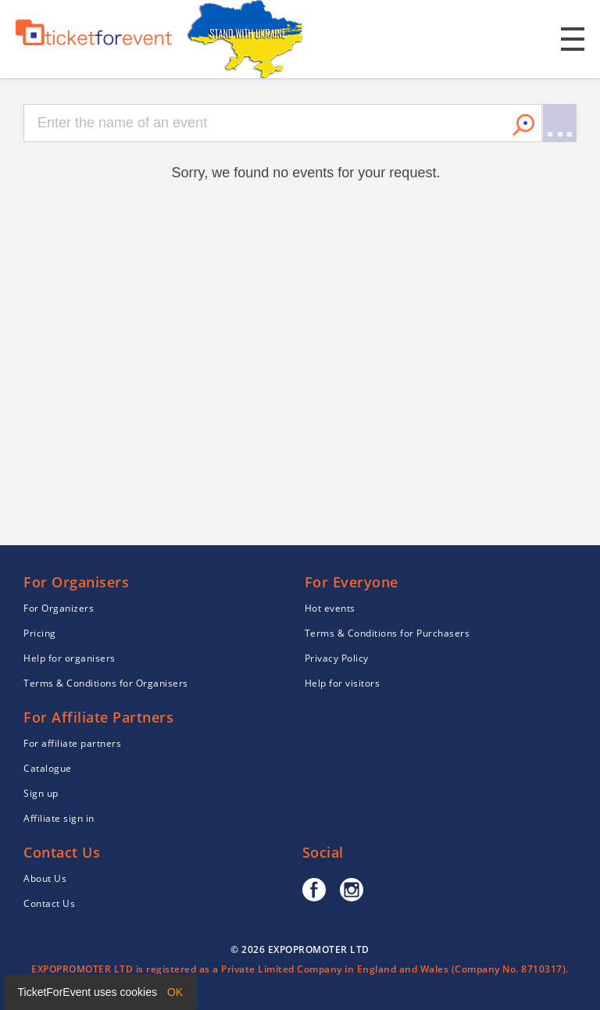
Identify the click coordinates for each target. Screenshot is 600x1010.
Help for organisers (69, 658)
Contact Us (49, 903)
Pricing (39, 633)
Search (523, 125)
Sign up (41, 793)
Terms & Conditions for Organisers (105, 683)
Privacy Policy (337, 658)
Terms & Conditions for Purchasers (387, 633)
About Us (44, 878)
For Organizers (58, 608)
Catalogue (47, 768)
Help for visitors (342, 683)
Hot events (330, 608)
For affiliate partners (72, 743)
